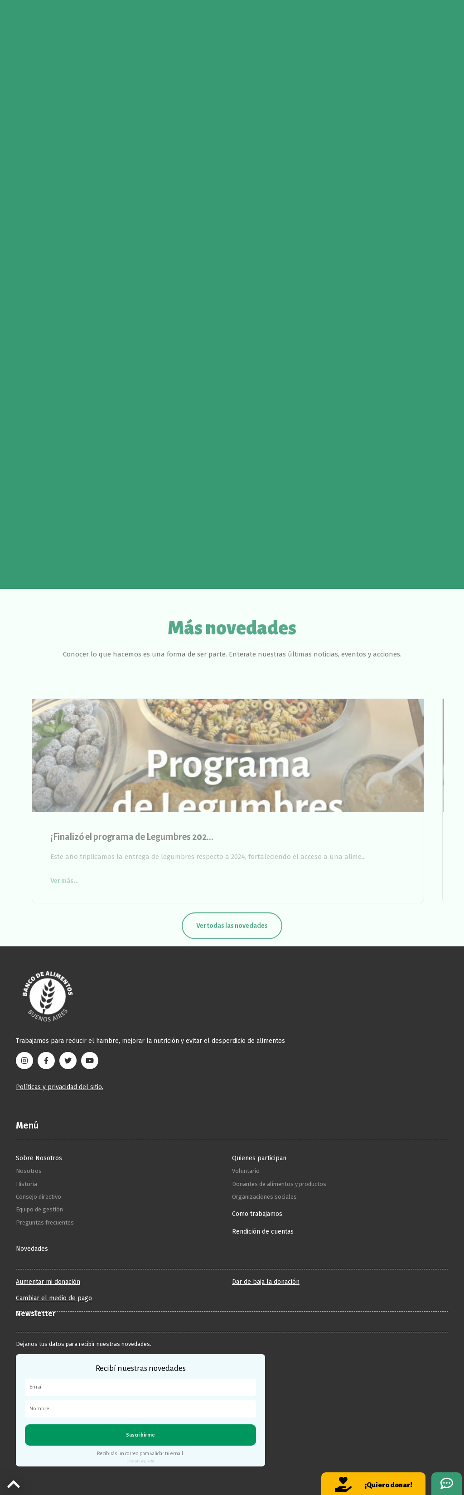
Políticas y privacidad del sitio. (59, 1087)
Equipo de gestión (39, 1209)
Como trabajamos (257, 1214)
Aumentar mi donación (48, 1282)
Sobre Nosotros (39, 1158)
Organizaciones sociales (264, 1196)
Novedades (32, 1249)
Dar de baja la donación (266, 1282)
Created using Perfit (140, 1461)
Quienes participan (259, 1158)
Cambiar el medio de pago (54, 1298)
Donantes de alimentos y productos (279, 1184)
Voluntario (246, 1170)
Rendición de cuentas (263, 1231)
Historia (26, 1184)
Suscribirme (140, 1434)
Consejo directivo (38, 1196)
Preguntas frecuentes (45, 1222)
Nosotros (29, 1170)
